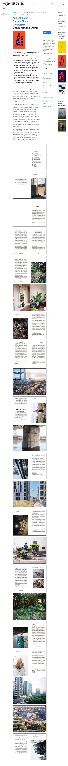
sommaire (45, 92)
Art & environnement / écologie (62, 21)
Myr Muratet (19, 24)
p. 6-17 (44, 88)
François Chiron (20, 21)
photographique (21, 129)
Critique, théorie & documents (34, 12)
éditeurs (15, 15)
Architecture (30, 15)
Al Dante (47, 12)
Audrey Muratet (20, 18)
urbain (18, 56)
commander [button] (47, 32)
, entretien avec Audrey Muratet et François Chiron (49, 99)
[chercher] (42, 3)
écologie (25, 56)
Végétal (60, 29)
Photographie (61, 26)
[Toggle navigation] (3, 9)
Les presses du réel (18, 12)
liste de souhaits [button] (48, 36)
